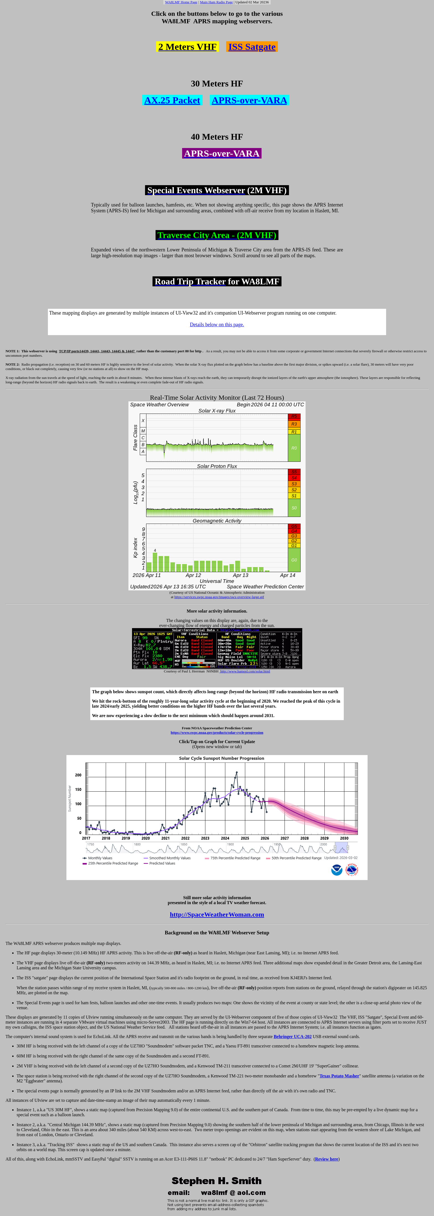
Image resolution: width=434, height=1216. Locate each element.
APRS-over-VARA (249, 100)
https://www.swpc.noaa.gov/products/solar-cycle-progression (217, 732)
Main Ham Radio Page (216, 2)
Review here (326, 1159)
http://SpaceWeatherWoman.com (217, 914)
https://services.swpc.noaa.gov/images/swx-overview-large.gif (219, 597)
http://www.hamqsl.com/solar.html (244, 671)
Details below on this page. (217, 324)
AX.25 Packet (172, 100)
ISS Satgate (251, 46)
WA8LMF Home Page (181, 2)
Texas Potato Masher (339, 1076)
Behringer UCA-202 (293, 1036)
